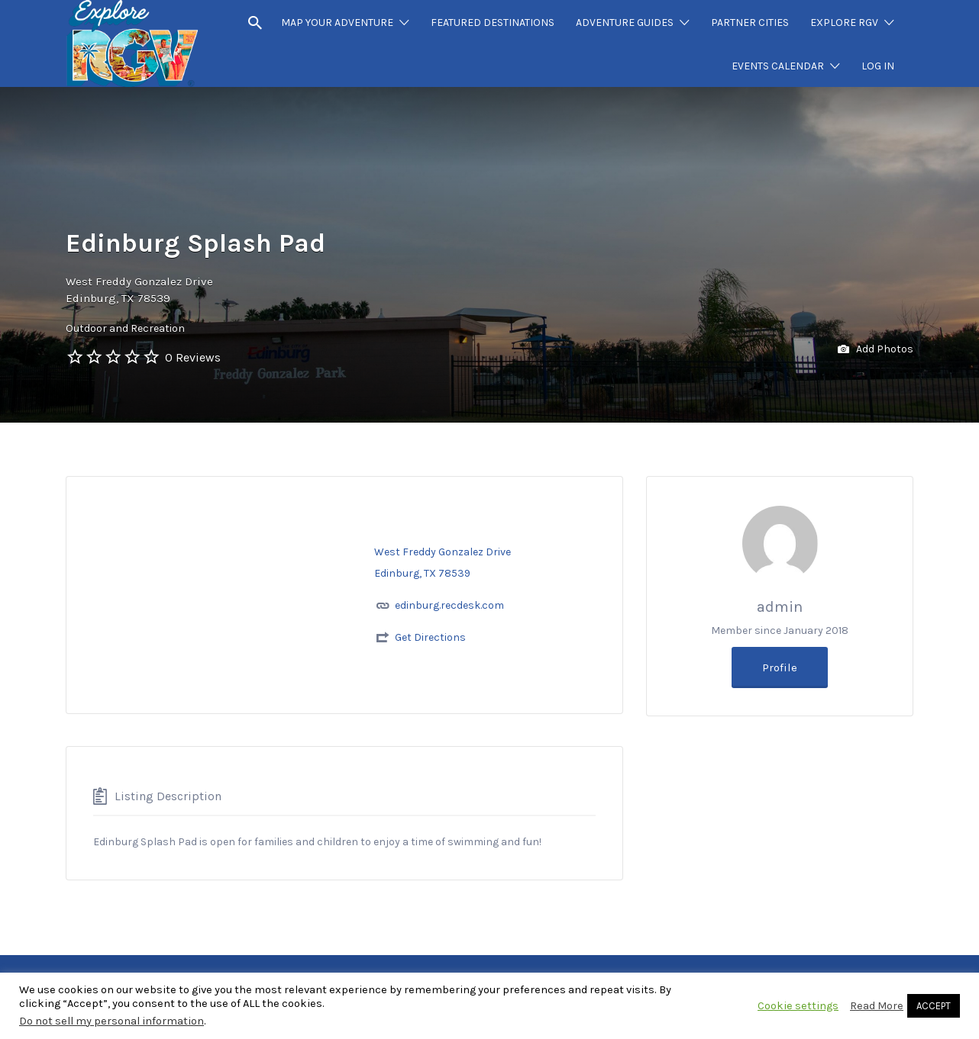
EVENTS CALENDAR (778, 66)
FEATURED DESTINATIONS (492, 22)
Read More (876, 1005)
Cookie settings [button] (798, 1005)
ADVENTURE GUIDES (625, 22)
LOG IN (877, 66)
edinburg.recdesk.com (449, 605)
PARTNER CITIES (750, 22)
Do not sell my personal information (111, 1021)
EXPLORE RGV (844, 22)
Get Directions (430, 637)
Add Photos (875, 350)
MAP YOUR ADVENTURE (337, 22)
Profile (779, 667)
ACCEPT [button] (933, 1006)
